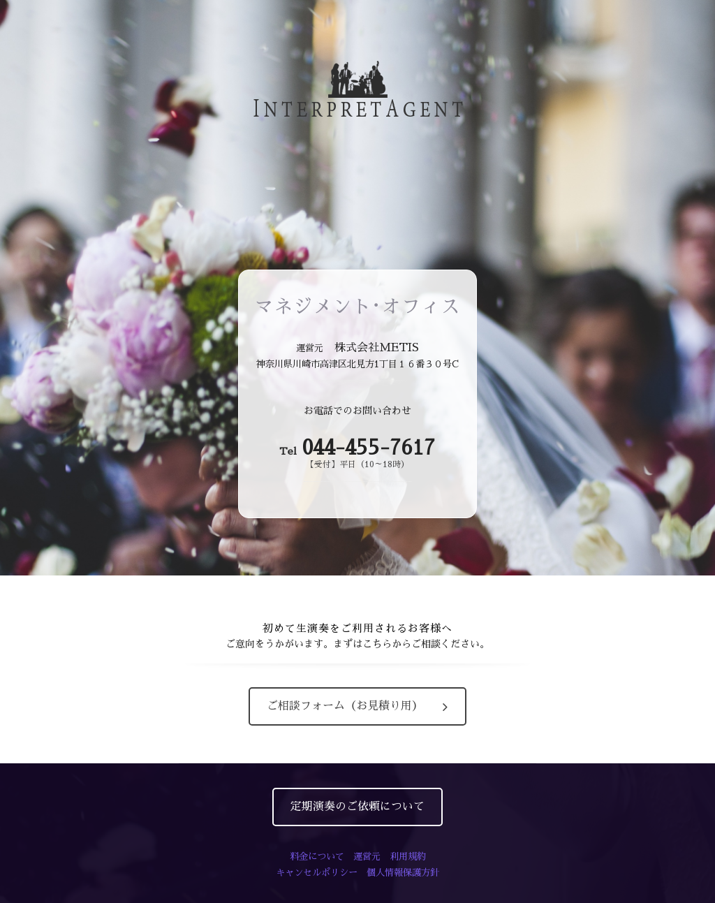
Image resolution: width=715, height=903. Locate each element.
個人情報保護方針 (403, 872)
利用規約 (408, 856)
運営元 (367, 856)
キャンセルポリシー (317, 872)
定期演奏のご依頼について (357, 806)
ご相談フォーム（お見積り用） (357, 706)
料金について (317, 856)
